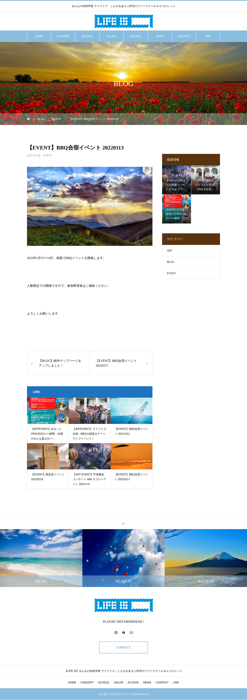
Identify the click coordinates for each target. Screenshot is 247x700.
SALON (111, 36)
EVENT (47, 155)
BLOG (170, 262)
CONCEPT (63, 36)
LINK (208, 36)
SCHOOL (87, 36)
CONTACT (183, 36)
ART (169, 250)
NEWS (160, 36)
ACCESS (135, 36)
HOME (39, 36)
